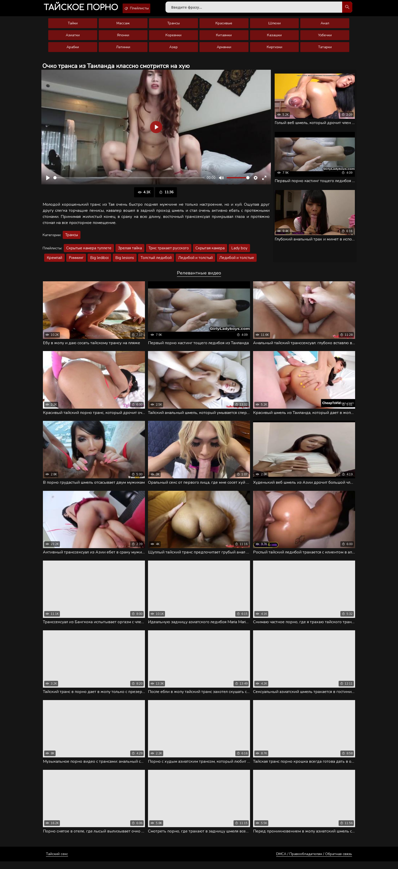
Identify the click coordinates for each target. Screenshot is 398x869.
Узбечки (325, 38)
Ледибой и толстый (195, 261)
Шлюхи (274, 26)
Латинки (123, 50)
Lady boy (239, 251)
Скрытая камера (210, 251)
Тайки (73, 26)
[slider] (129, 181)
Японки (123, 38)
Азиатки (73, 38)
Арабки (73, 50)
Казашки (274, 38)
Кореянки (173, 38)
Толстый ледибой (156, 261)
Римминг (76, 261)
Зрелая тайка (130, 251)
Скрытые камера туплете (88, 251)
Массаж (123, 26)
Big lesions (124, 261)
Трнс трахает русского (168, 251)
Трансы (173, 26)
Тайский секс (57, 861)
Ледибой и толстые (236, 261)
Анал (325, 26)
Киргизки (274, 50)
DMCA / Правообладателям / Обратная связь (314, 861)
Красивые (223, 26)
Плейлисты (149, 8)
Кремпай (54, 261)
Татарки (325, 50)
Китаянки (224, 38)
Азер (173, 50)
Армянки (224, 50)
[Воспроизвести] (48, 181)
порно (85, 8)
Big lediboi (99, 261)
